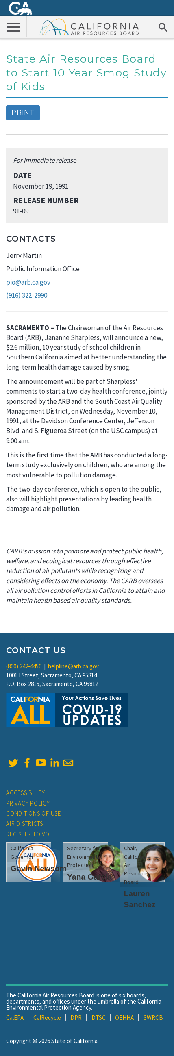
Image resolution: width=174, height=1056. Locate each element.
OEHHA (124, 1017)
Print (23, 112)
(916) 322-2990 (26, 295)
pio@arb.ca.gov (28, 282)
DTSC (98, 1017)
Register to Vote (31, 834)
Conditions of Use (33, 813)
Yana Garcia (89, 877)
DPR (76, 1017)
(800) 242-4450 (23, 666)
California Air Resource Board (89, 26)
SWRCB (153, 1017)
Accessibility (25, 793)
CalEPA (15, 1017)
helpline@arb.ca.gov (73, 666)
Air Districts (24, 823)
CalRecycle (47, 1017)
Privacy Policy (28, 803)
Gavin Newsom (39, 868)
